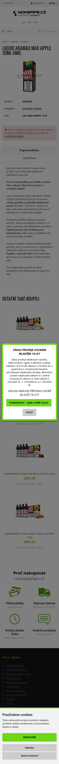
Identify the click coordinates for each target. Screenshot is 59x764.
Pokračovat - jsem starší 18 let (28, 402)
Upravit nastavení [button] (29, 755)
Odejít (29, 412)
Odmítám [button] (29, 747)
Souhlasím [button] (29, 737)
